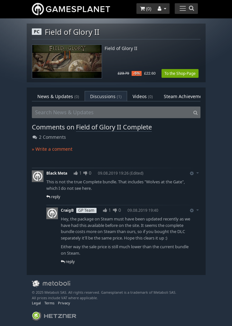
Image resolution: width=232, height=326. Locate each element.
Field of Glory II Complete (114, 127)
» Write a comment (52, 149)
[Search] (195, 112)
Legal (36, 303)
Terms (49, 303)
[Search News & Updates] (111, 112)
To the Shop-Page (180, 73)
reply (53, 196)
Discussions (106, 96)
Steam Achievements (190, 96)
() (145, 8)
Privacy (64, 303)
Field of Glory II (121, 48)
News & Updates (58, 96)
